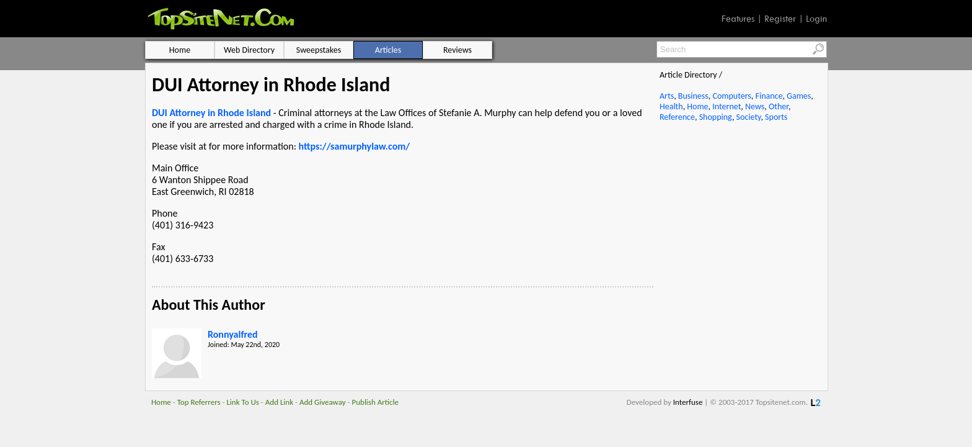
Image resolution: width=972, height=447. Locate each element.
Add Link (279, 402)
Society (748, 117)
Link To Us (242, 402)
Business (693, 96)
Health (671, 106)
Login (816, 18)
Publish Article (375, 402)
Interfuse (688, 402)
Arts (667, 96)
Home (697, 106)
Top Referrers (199, 402)
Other (779, 106)
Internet (726, 106)
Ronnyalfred (233, 334)
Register (780, 18)
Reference (677, 117)
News (754, 106)
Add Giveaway (322, 402)
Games (799, 96)
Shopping (715, 117)
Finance (768, 96)
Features (738, 18)
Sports (776, 117)
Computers (731, 96)
